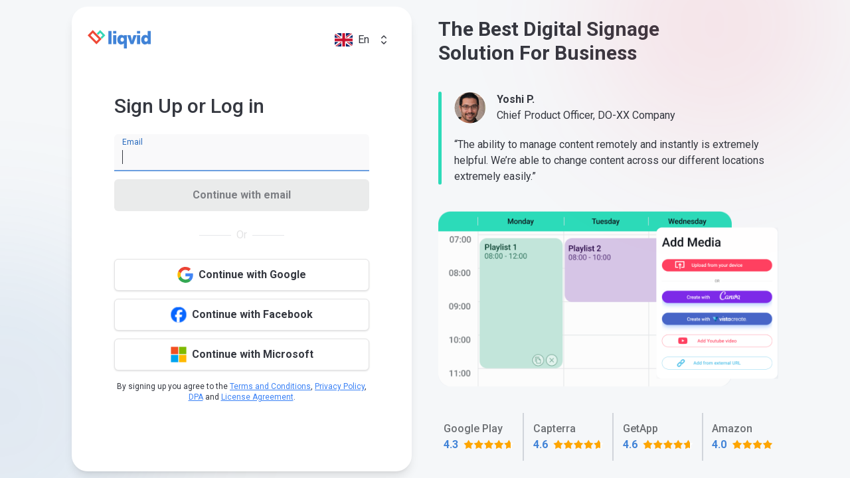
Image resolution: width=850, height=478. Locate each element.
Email (132, 142)
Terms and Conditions (270, 386)
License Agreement (257, 397)
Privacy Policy (340, 386)
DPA (196, 397)
